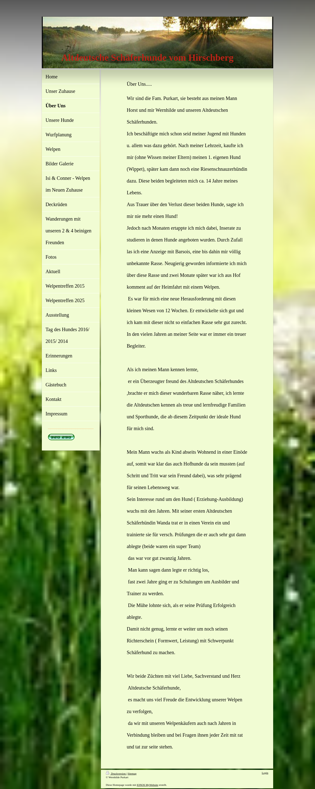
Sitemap (131, 773)
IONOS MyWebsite (147, 784)
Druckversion (116, 773)
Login (265, 772)
